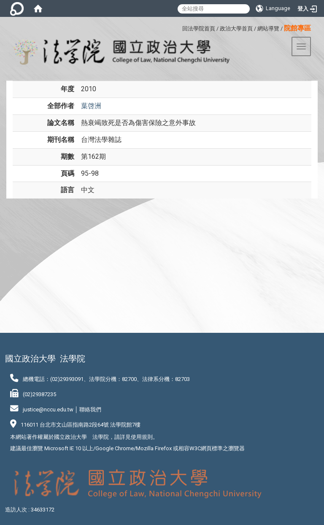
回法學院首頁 (198, 28)
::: (179, 27)
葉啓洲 (91, 106)
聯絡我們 (90, 409)
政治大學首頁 (236, 28)
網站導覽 (268, 28)
